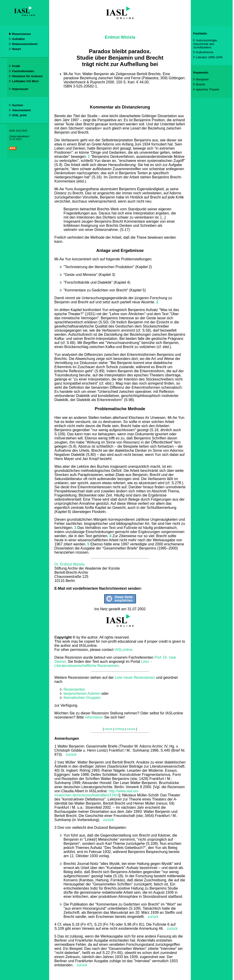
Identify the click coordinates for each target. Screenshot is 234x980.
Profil (16, 66)
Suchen (17, 105)
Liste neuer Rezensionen (135, 677)
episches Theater (207, 89)
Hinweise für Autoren (27, 76)
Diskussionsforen (25, 44)
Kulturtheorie (204, 52)
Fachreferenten (23, 71)
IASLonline (123, 650)
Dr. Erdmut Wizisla (69, 564)
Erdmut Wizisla (120, 37)
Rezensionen (21, 34)
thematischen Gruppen (82, 698)
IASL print (19, 115)
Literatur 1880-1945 (209, 57)
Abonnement (21, 110)
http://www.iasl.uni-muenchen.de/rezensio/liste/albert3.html (96, 793)
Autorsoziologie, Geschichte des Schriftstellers (205, 44)
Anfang (119, 729)
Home (109, 729)
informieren (94, 717)
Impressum (20, 89)
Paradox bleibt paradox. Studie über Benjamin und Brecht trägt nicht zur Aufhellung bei (120, 57)
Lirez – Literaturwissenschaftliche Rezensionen (103, 664)
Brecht (200, 84)
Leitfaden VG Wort (25, 81)
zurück (71, 754)
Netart (16, 49)
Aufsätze (18, 39)
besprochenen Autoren (82, 693)
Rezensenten (74, 689)
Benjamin (202, 79)
